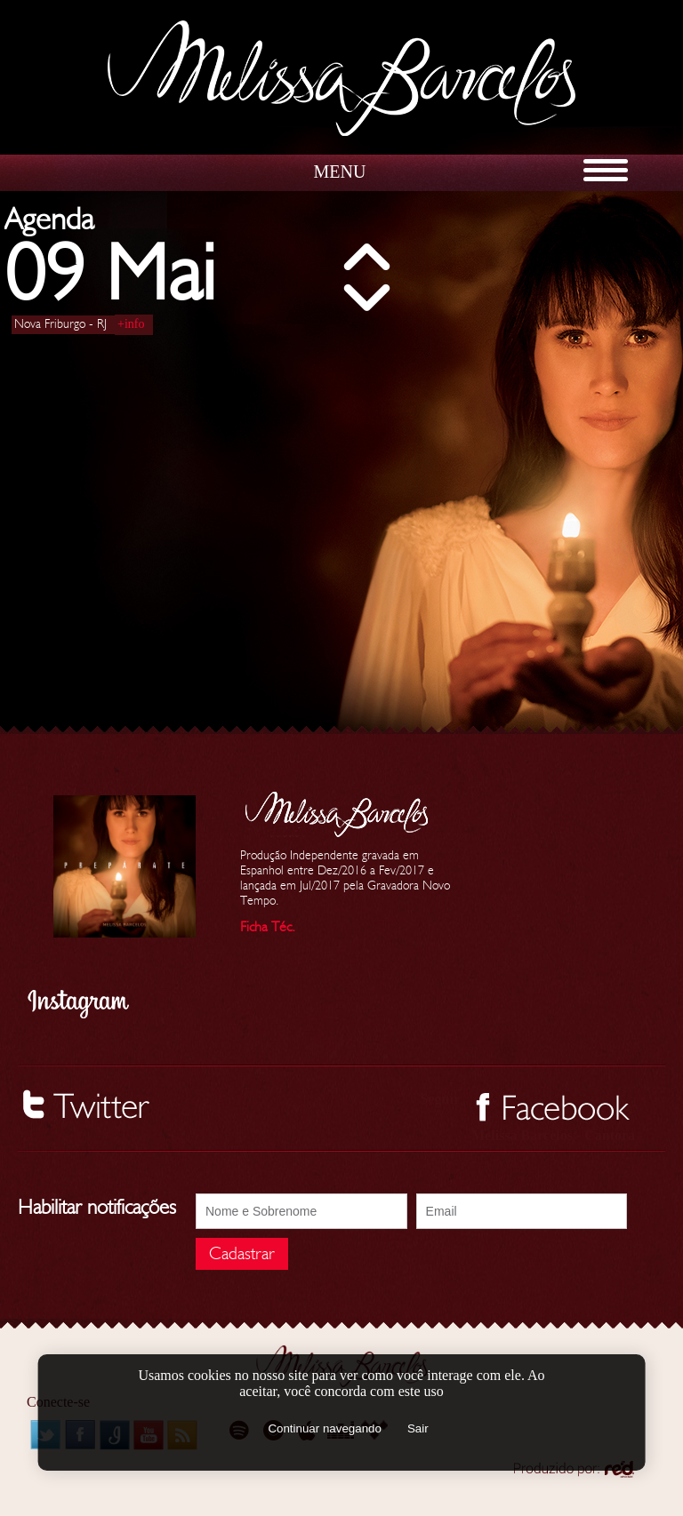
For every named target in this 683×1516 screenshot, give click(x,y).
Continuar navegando (324, 1428)
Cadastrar (242, 1254)
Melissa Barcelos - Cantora (553, 1135)
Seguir (440, 1098)
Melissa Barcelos (341, 78)
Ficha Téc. (267, 927)
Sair (418, 1428)
